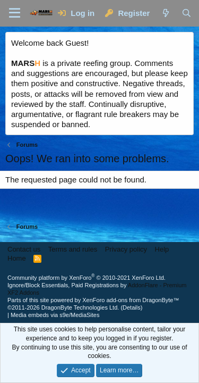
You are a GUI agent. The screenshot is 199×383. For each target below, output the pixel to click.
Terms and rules (72, 249)
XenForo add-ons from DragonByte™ (130, 300)
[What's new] (165, 13)
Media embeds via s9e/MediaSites (55, 315)
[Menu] (14, 13)
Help (162, 249)
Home (16, 258)
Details (132, 307)
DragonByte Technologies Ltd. (80, 307)
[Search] (186, 13)
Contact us (23, 249)
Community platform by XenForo (86, 277)
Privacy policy (126, 249)
